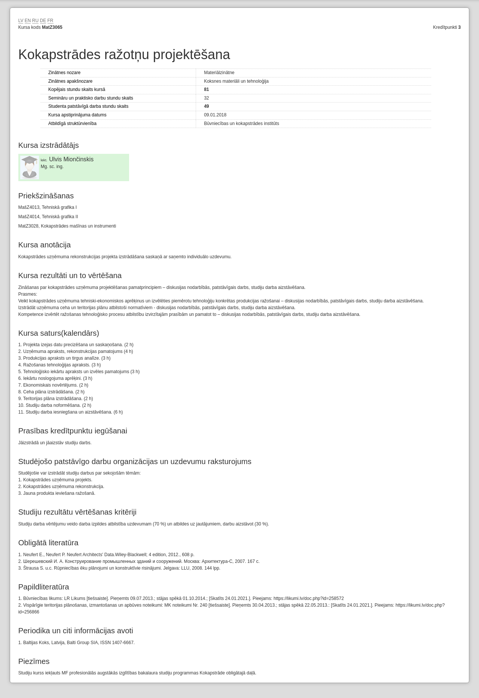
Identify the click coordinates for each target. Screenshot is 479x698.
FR (51, 20)
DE (43, 20)
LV (21, 20)
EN (28, 20)
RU (35, 20)
